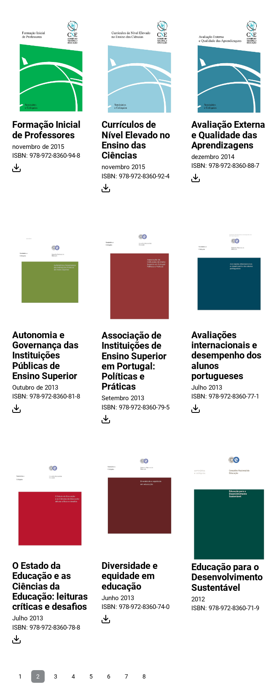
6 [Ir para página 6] (108, 676)
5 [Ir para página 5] (91, 676)
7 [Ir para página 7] (126, 676)
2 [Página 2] (38, 676)
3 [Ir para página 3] (55, 676)
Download (16, 168)
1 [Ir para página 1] (20, 676)
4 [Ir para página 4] (73, 676)
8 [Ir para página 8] (144, 676)
